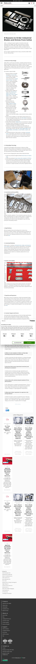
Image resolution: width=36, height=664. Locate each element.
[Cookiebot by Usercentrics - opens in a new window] (30, 321)
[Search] (35, 5)
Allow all (29, 342)
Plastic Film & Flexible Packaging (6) (8, 588)
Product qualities (6, 622)
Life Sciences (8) (5, 591)
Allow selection (17, 342)
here (9, 235)
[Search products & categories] (17, 5)
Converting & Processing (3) (6, 593)
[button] (1, 3)
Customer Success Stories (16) (7, 585)
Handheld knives (6, 608)
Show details (30, 339)
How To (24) (4, 580)
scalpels (26, 129)
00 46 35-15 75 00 (6, 653)
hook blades (15, 129)
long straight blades (24, 128)
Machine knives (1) (5, 587)
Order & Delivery (6, 628)
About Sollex (5, 615)
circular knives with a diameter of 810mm (22, 158)
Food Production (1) (5, 590)
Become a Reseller (6, 624)
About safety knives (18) (6, 579)
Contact (4, 648)
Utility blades (5, 607)
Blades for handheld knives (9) (7, 576)
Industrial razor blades (7, 603)
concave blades (21, 129)
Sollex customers (18, 404)
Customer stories (6, 620)
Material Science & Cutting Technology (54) (9, 582)
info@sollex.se (5, 654)
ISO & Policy (5, 632)
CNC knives (24, 118)
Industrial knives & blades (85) (7, 574)
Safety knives (18, 121)
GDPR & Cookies (6, 634)
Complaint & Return (6, 630)
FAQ (3, 636)
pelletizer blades (12, 103)
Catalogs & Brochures (7, 618)
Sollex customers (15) (5, 577)
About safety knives (7, 566)
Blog (3, 617)
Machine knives (5, 610)
